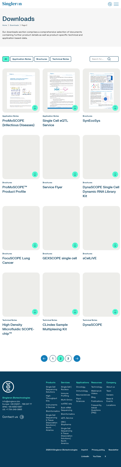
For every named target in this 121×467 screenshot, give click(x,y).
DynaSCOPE (93, 324)
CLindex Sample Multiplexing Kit (56, 326)
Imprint (84, 449)
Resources (96, 382)
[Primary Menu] (116, 4)
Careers (109, 394)
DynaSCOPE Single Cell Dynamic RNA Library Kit (98, 191)
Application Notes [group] (21, 59)
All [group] (6, 59)
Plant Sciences (80, 399)
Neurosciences (83, 394)
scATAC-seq (66, 403)
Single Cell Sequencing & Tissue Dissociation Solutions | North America (51, 422)
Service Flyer (53, 187)
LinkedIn (85, 456)
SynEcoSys (92, 120)
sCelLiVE (90, 258)
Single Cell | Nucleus (66, 387)
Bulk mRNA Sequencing (66, 408)
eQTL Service (67, 417)
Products (51, 382)
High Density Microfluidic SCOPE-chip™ (19, 328)
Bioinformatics (53, 410)
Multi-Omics (66, 399)
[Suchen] (110, 4)
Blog (93, 397)
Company (111, 382)
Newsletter (113, 449)
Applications (82, 382)
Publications (97, 401)
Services (65, 382)
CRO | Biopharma (66, 422)
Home (4, 25)
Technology (96, 386)
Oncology (80, 386)
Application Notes (10, 116)
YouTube (97, 456)
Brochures (87, 116)
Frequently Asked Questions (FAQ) (96, 408)
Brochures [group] (41, 59)
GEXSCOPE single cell (60, 258)
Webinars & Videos (96, 391)
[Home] (12, 4)
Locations (111, 404)
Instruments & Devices (51, 405)
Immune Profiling (65, 394)
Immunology (82, 390)
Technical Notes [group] (60, 59)
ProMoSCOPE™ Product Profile (15, 189)
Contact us (10, 416)
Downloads (14, 25)
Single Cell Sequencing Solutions (51, 389)
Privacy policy (98, 449)
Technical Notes (9, 320)
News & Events (109, 399)
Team (108, 390)
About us (110, 386)
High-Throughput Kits (51, 398)
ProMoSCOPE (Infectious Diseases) (19, 122)
